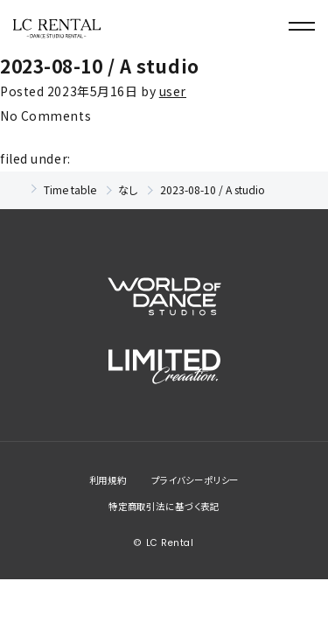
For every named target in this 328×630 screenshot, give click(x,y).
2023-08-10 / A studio (99, 65)
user (172, 91)
